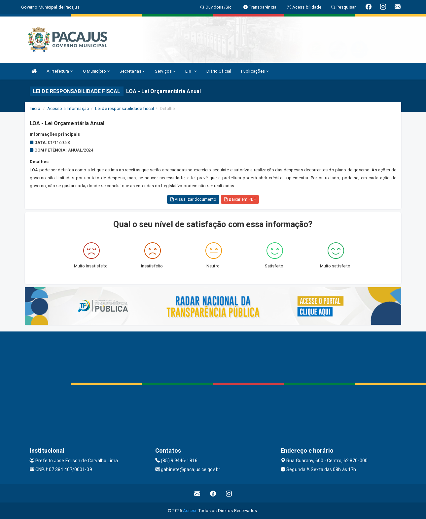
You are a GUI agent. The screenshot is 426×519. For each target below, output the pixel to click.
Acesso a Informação (68, 108)
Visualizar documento (193, 199)
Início (35, 108)
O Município (96, 71)
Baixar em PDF (240, 199)
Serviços (165, 71)
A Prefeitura (60, 71)
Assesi (189, 510)
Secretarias (132, 71)
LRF (190, 71)
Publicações (254, 71)
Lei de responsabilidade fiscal (124, 108)
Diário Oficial (218, 71)
